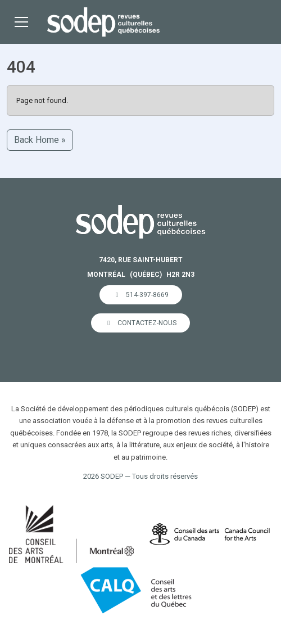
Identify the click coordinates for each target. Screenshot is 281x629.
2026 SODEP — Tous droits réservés (140, 476)
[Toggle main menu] (21, 22)
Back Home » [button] (40, 139)
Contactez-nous (140, 323)
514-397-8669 (141, 295)
